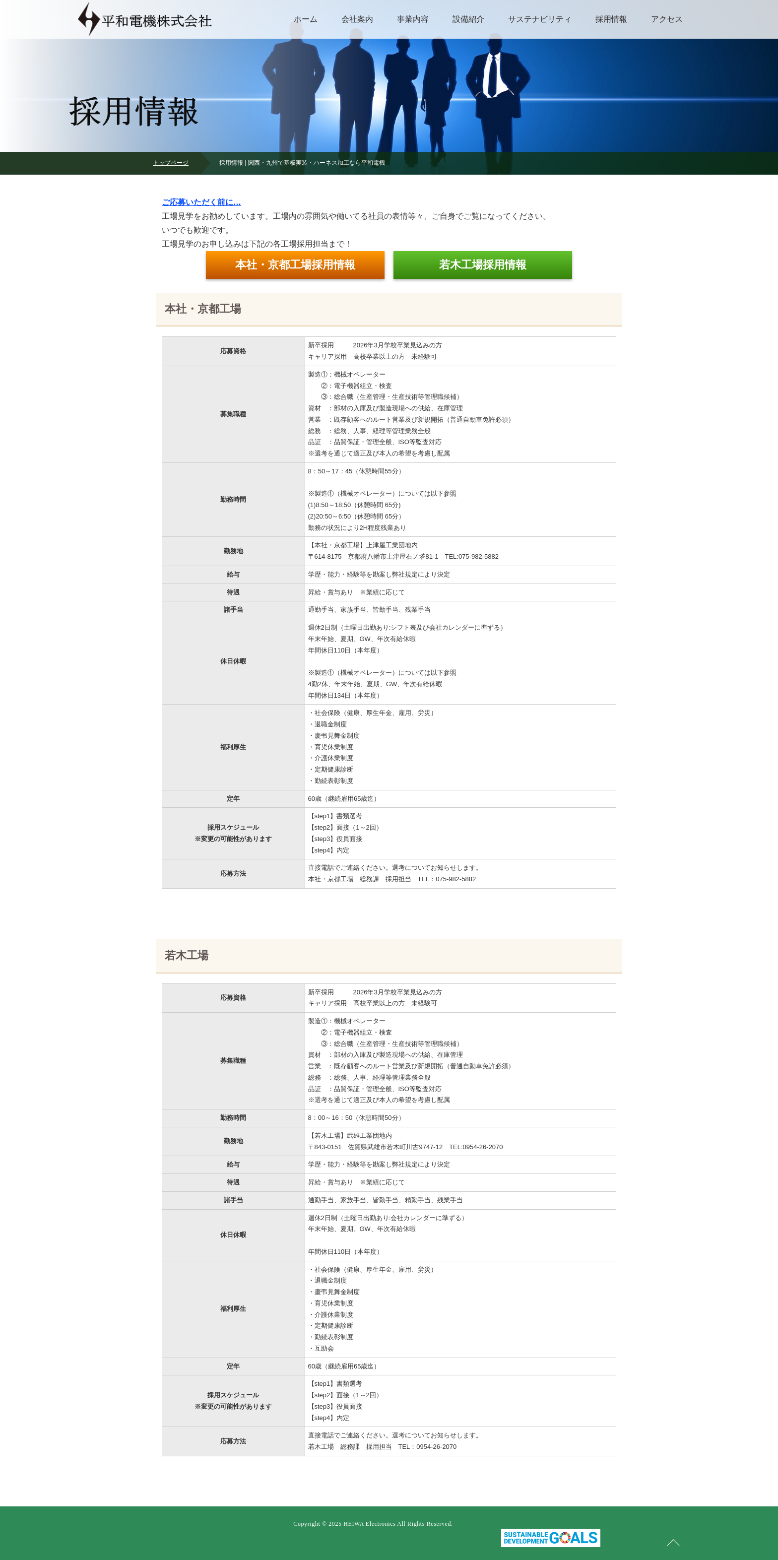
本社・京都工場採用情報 (295, 265)
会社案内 (357, 19)
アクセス (667, 19)
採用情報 (611, 19)
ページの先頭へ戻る (673, 1542)
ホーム (306, 19)
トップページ (171, 162)
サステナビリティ (540, 19)
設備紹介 (468, 19)
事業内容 (413, 19)
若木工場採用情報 (482, 265)
